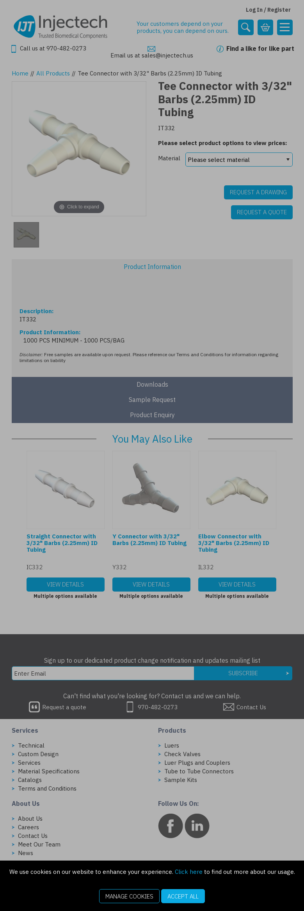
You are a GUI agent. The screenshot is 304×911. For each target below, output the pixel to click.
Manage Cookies (129, 896)
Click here (189, 871)
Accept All (183, 896)
